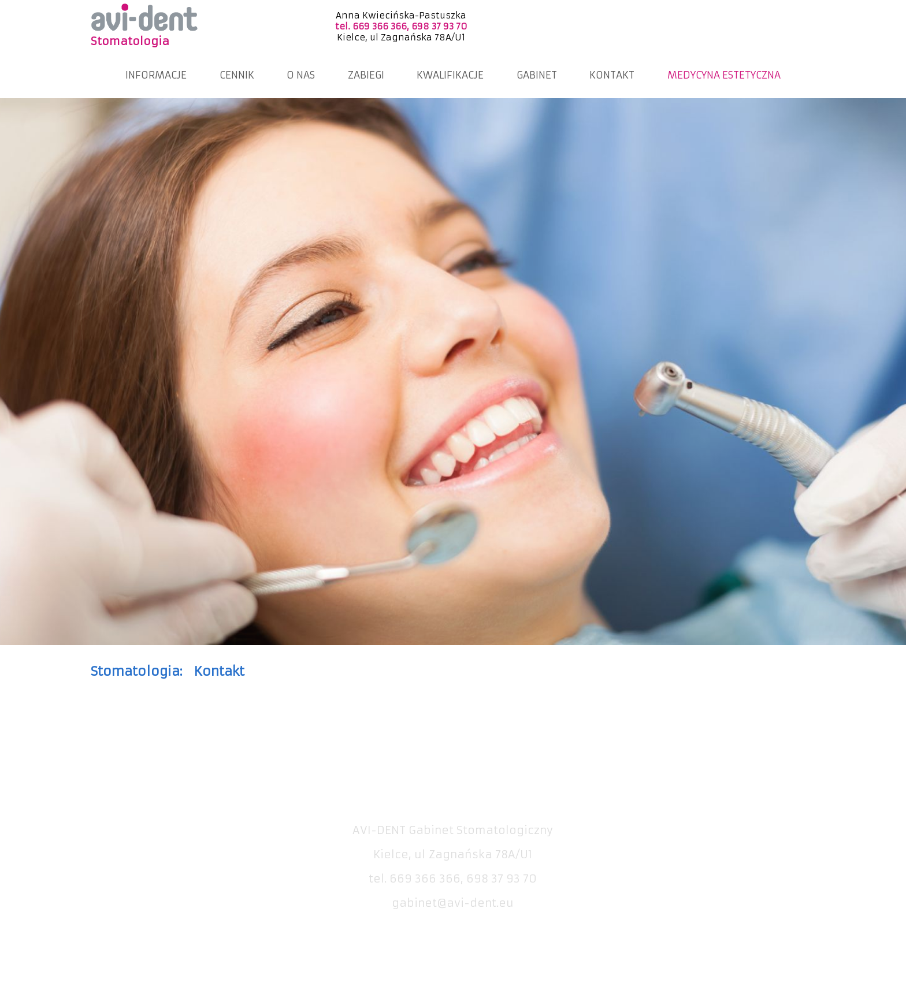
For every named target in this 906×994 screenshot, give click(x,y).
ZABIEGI (366, 75)
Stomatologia (130, 41)
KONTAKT (611, 75)
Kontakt (219, 671)
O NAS (301, 75)
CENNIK (237, 75)
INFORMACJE (156, 75)
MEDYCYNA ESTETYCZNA (724, 75)
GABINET (537, 75)
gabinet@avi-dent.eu (453, 903)
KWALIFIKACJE (450, 75)
